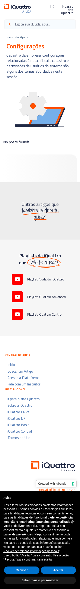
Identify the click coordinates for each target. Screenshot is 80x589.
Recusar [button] (22, 570)
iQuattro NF (16, 418)
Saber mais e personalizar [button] (40, 580)
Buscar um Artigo (20, 371)
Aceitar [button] (58, 570)
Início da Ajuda (17, 37)
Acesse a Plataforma (23, 378)
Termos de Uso (18, 438)
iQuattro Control (19, 431)
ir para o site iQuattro (23, 399)
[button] (62, 9)
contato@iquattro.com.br (57, 489)
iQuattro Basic (18, 425)
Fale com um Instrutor (23, 384)
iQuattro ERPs (18, 412)
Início (11, 364)
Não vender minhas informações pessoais (31, 551)
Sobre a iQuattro (19, 405)
